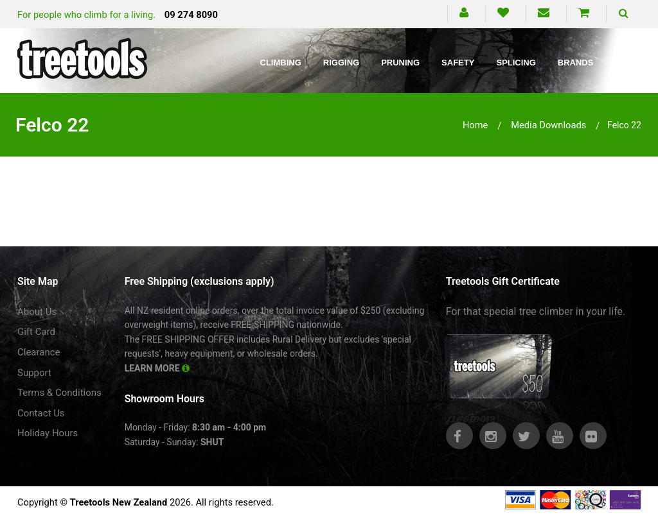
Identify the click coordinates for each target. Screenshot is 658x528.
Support (34, 373)
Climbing (280, 62)
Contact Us (41, 413)
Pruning (400, 62)
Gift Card (36, 331)
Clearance (38, 352)
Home (475, 125)
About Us (37, 312)
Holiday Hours (47, 433)
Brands (576, 62)
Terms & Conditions (59, 392)
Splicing (515, 62)
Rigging (341, 62)
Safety (457, 62)
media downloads (548, 125)
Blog (627, 62)
